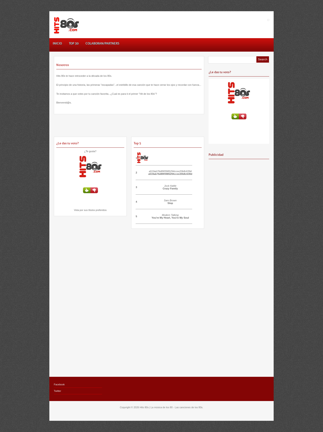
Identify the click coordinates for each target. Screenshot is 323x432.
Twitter (57, 391)
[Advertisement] (129, 128)
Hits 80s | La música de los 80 (156, 407)
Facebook (59, 384)
